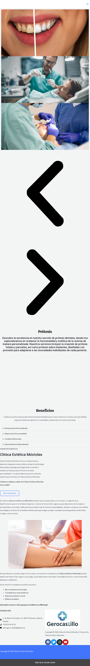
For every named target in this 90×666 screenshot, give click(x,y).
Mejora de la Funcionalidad (16, 434)
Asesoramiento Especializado (16, 444)
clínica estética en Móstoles (70, 574)
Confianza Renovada (13, 439)
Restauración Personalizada (16, 428)
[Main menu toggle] (87, 4)
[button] (45, 194)
